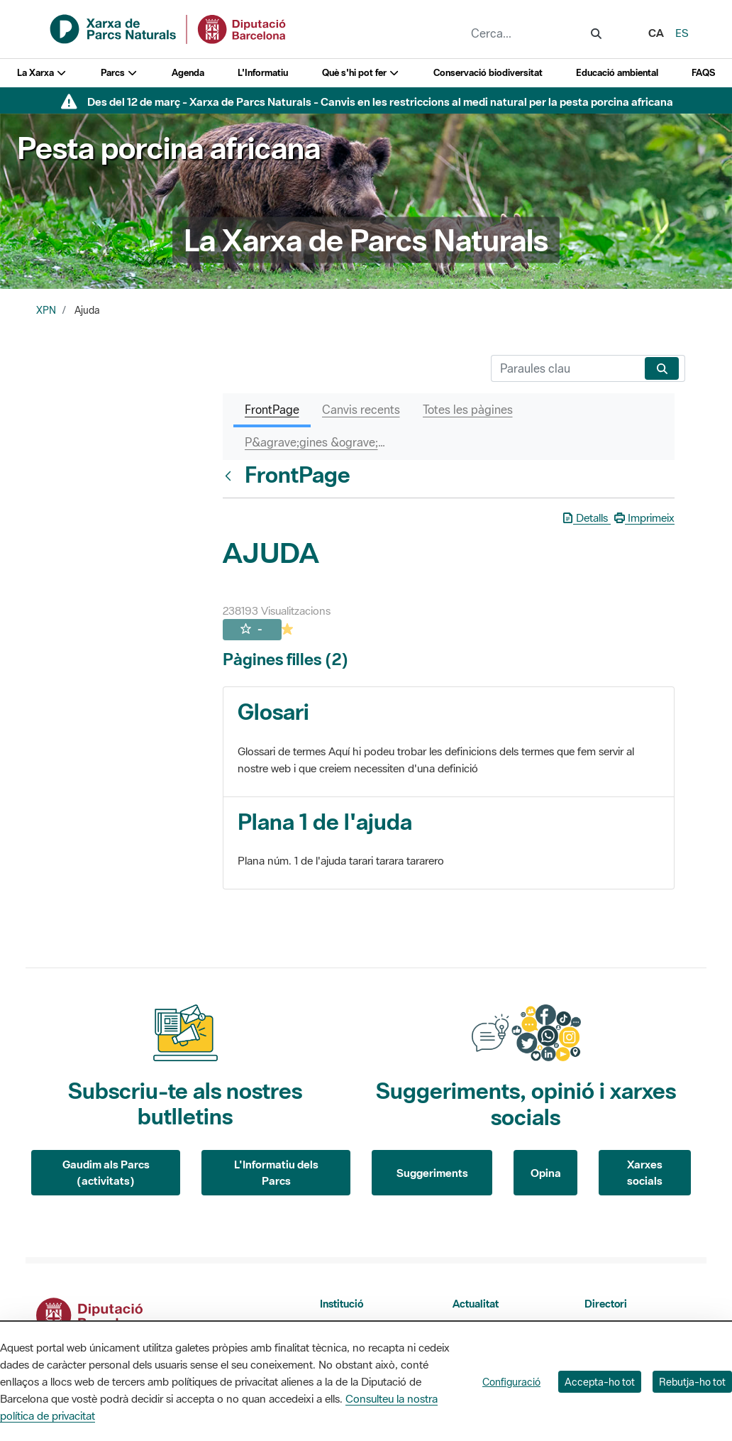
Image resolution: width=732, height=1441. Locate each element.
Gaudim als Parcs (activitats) (106, 1172)
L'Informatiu (263, 73)
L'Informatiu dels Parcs (276, 1172)
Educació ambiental (617, 73)
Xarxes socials (644, 1172)
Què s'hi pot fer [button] (361, 73)
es (682, 33)
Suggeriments (432, 1173)
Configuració (511, 1381)
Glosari (273, 711)
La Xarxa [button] (42, 73)
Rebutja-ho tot (692, 1381)
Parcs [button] (119, 73)
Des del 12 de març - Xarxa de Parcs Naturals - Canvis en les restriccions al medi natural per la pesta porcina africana (380, 101)
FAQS (703, 73)
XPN (46, 310)
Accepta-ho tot (600, 1381)
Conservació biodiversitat (488, 73)
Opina (546, 1173)
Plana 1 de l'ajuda (325, 821)
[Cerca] (565, 368)
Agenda (188, 73)
